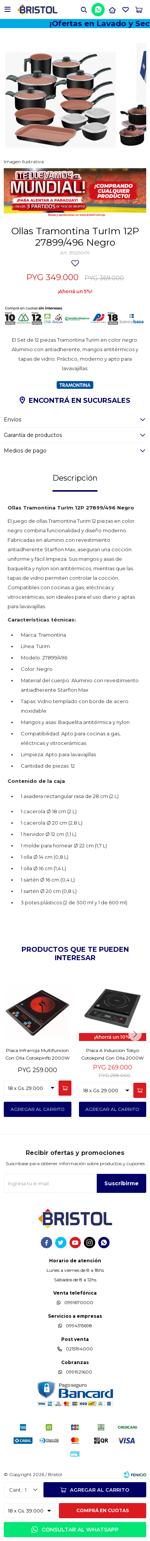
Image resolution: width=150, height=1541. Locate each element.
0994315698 (79, 1325)
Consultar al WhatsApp (80, 1529)
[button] (83, 9)
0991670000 (78, 1302)
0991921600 (79, 1372)
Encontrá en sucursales (79, 400)
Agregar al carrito (99, 1490)
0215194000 (79, 1349)
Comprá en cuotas (102, 1510)
